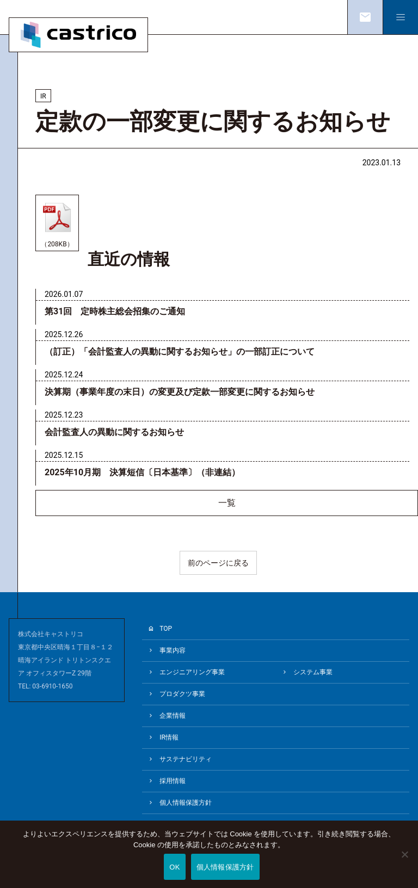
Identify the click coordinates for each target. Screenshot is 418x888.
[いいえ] (404, 862)
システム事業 (313, 672)
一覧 (227, 503)
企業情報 (172, 715)
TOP (165, 628)
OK (174, 867)
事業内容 (172, 650)
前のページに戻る (218, 562)
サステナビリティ (185, 759)
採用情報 (172, 781)
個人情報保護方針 (185, 802)
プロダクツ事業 (182, 694)
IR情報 (169, 737)
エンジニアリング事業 (192, 672)
